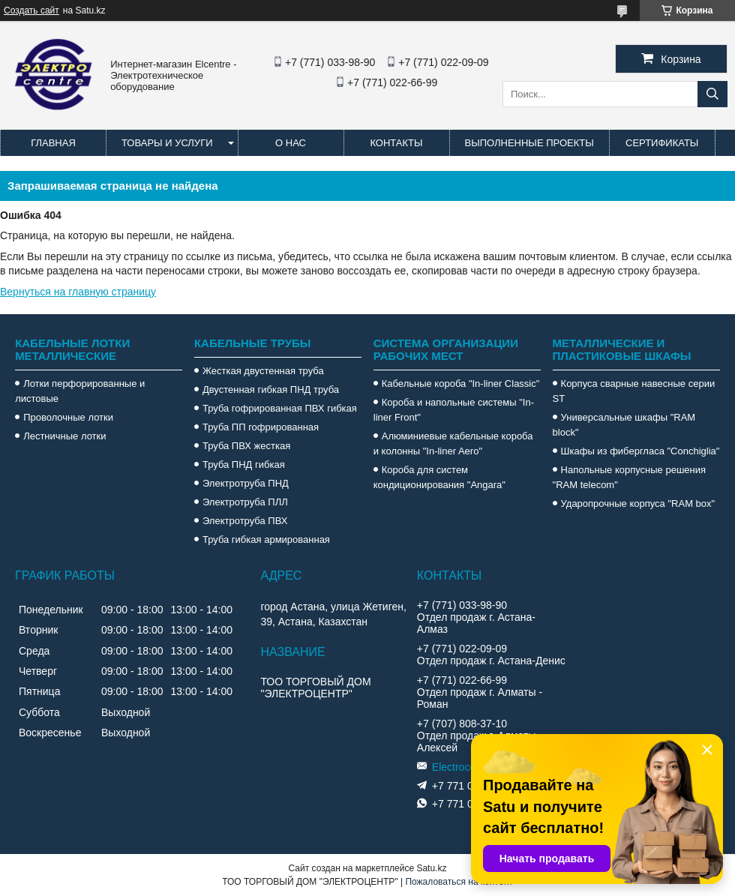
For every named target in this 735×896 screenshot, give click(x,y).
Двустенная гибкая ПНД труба (270, 389)
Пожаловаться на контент (458, 882)
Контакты (396, 142)
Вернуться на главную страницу (78, 292)
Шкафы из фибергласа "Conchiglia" (640, 451)
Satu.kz (431, 868)
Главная (53, 142)
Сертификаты (662, 142)
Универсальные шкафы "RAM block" (624, 425)
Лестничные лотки (64, 436)
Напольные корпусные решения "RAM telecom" (629, 477)
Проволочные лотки (68, 417)
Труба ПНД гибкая (243, 464)
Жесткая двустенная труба (263, 370)
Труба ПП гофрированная (260, 427)
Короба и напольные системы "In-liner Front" (454, 410)
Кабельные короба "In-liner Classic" (461, 383)
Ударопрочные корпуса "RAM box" (638, 503)
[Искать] (713, 94)
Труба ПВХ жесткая (246, 445)
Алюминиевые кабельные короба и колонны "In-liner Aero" (453, 443)
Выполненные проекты (529, 142)
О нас (290, 142)
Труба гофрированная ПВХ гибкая (279, 408)
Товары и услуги (167, 142)
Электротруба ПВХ (244, 520)
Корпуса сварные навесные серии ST (634, 391)
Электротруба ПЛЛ (245, 502)
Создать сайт (31, 10)
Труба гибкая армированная (266, 539)
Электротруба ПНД (245, 483)
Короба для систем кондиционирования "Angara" (440, 477)
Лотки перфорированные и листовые (80, 391)
